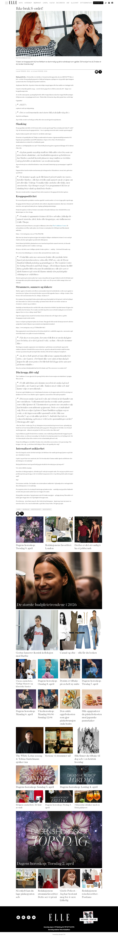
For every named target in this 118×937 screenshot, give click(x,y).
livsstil (19, 509)
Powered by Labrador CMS (59, 934)
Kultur (52, 3)
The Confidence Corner (59, 225)
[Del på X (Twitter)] (100, 72)
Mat (68, 3)
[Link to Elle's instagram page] (18, 917)
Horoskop (28, 3)
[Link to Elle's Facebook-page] (23, 917)
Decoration (60, 3)
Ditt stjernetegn (86, 3)
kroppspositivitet (36, 509)
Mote (21, 3)
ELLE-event (75, 3)
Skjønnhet (37, 3)
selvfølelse (26, 509)
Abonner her (98, 3)
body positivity (47, 509)
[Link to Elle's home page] (59, 917)
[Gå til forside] (13, 2)
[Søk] (105, 3)
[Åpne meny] (6, 2)
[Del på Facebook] (96, 72)
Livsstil (45, 3)
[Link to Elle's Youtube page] (28, 917)
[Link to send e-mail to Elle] (34, 917)
